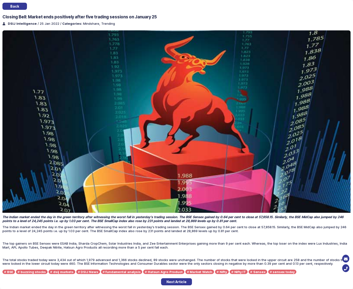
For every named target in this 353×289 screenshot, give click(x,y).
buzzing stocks (33, 272)
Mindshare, (92, 23)
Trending (108, 23)
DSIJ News (89, 272)
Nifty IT (240, 272)
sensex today (284, 272)
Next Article (176, 282)
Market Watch (201, 272)
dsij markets (63, 272)
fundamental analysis (122, 272)
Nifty (223, 272)
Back (14, 6)
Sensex (259, 272)
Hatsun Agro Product (165, 272)
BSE (10, 272)
